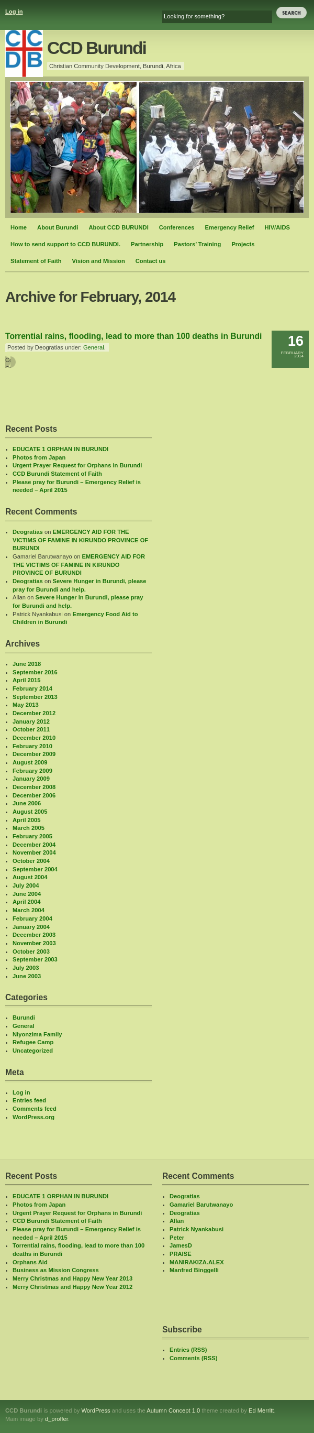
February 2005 (32, 836)
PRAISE (181, 1254)
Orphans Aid (30, 1262)
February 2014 (32, 688)
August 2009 (30, 762)
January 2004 (31, 927)
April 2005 (26, 820)
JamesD (181, 1245)
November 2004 (34, 852)
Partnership (147, 244)
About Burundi (57, 227)
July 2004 (26, 885)
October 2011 (31, 729)
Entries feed (29, 1100)
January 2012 (31, 721)
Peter (177, 1237)
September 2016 (35, 672)
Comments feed (35, 1109)
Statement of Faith (36, 261)
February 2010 (32, 746)
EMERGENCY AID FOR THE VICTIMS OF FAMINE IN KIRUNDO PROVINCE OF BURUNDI (80, 540)
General (93, 347)
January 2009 (31, 778)
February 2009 (32, 771)
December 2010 (34, 738)
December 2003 (34, 935)
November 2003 (34, 943)
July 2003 (26, 968)
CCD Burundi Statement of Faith (57, 474)
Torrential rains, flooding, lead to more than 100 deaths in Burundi (133, 336)
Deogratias (28, 532)
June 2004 (27, 894)
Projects (242, 244)
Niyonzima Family (37, 1034)
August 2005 (30, 811)
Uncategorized (33, 1050)
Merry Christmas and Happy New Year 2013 (72, 1278)
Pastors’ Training (197, 244)
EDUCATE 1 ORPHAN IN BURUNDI (60, 449)
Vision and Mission (98, 261)
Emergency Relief (229, 227)
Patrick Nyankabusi (196, 1229)
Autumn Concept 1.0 (173, 1410)
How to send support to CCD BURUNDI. (65, 244)
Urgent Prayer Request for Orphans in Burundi (77, 465)
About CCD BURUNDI (118, 227)
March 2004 (28, 910)
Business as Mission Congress (56, 1270)
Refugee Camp (33, 1042)
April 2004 (26, 902)
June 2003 (27, 976)
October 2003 (31, 951)
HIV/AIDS (277, 227)
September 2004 (35, 869)
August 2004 (30, 877)
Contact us (151, 261)
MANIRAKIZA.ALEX (197, 1262)
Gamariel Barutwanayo (201, 1204)
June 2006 (27, 803)
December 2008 (34, 787)
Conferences (177, 227)
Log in (14, 11)
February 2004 (32, 918)
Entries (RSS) (188, 1350)
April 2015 (26, 680)
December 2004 (34, 844)
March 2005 (28, 828)
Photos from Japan (39, 457)
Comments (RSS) (193, 1358)
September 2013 (35, 697)
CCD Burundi (96, 48)
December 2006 (34, 795)
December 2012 (34, 713)
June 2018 (27, 664)
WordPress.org (33, 1117)
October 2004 (31, 861)
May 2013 (26, 705)
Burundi (24, 1017)
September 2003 (35, 959)
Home (18, 227)
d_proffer (56, 1419)
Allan (177, 1221)
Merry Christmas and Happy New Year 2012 (72, 1287)
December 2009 (34, 754)
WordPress (95, 1410)
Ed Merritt (261, 1410)
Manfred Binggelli (194, 1270)
